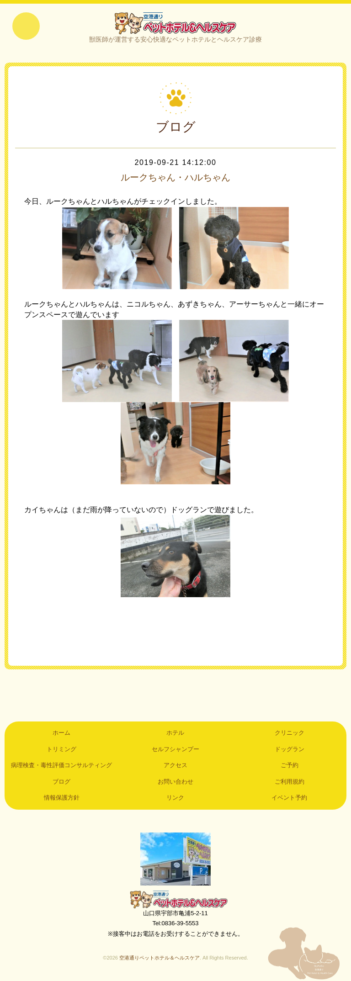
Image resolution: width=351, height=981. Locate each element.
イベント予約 (289, 797)
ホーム (61, 732)
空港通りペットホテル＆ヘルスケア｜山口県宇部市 (175, 22)
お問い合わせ (175, 781)
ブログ (61, 781)
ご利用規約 (289, 781)
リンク (175, 797)
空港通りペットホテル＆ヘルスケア (175, 899)
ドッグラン (289, 749)
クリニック (289, 732)
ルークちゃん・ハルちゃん (175, 177)
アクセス (175, 765)
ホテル (175, 732)
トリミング (61, 749)
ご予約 (289, 765)
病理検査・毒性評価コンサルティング (61, 765)
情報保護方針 (62, 797)
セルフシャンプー (175, 749)
